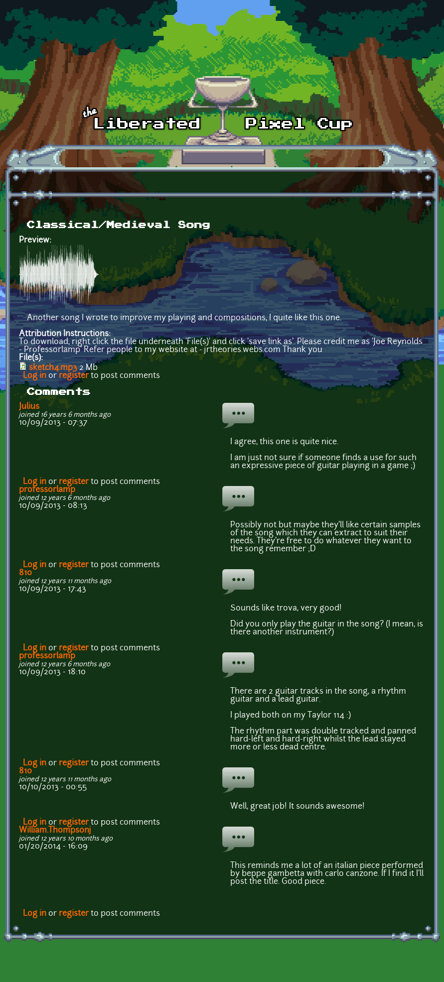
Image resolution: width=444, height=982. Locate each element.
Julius (29, 407)
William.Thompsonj (55, 831)
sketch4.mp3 (53, 368)
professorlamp (47, 490)
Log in (34, 376)
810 (25, 573)
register (74, 376)
